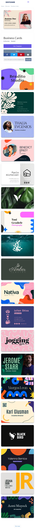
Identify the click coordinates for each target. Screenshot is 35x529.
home (2, 6)
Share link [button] (28, 59)
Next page (17, 526)
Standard (13, 41)
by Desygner (7, 41)
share (17, 51)
